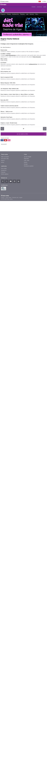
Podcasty (3, 518)
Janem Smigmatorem (12, 43)
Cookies (2, 544)
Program (33, 6)
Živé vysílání (4, 515)
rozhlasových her (33, 111)
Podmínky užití (15, 544)
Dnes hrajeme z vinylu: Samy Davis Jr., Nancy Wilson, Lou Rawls (17, 271)
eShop (2, 508)
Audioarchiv (39, 6)
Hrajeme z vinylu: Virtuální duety (9, 430)
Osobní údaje (8, 544)
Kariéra (25, 508)
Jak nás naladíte (27, 503)
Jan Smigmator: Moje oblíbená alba (10, 240)
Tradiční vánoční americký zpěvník (9, 335)
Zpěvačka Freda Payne (6, 398)
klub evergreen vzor (6, 145)
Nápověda (26, 505)
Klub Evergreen (29, 43)
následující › (44, 436)
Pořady (9, 14)
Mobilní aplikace (4, 520)
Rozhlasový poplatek (28, 512)
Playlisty (22, 14)
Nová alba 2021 (5, 303)
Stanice (3, 507)
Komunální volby (5, 505)
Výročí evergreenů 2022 (7, 176)
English (20, 544)
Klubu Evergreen (37, 104)
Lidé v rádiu (26, 507)
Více (37, 14)
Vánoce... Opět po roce (6, 367)
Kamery (44, 6)
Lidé (27, 14)
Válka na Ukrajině (5, 503)
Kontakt (26, 510)
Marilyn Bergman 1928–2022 (8, 208)
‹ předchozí (2, 436)
